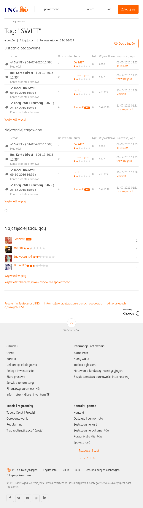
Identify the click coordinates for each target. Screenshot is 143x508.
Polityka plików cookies (20, 475)
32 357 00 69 (87, 458)
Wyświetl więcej (15, 119)
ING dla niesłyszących (24, 470)
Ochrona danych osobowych (103, 470)
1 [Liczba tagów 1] (137, 240)
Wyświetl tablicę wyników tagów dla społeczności (37, 282)
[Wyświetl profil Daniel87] (79, 62)
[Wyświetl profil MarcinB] (121, 94)
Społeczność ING (5, 21)
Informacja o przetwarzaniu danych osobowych (74, 303)
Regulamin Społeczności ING (22, 303)
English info (50, 470)
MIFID (66, 470)
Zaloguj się (128, 9)
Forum (90, 9)
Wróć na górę (71, 330)
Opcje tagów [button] (127, 43)
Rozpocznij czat (89, 450)
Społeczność (51, 9)
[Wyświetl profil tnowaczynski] (81, 75)
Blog (109, 9)
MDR (77, 470)
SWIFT (33, 62)
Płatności (15, 66)
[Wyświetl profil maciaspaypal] (125, 109)
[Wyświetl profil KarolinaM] (122, 66)
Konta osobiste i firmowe (24, 82)
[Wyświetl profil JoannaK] (79, 107)
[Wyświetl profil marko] (77, 90)
